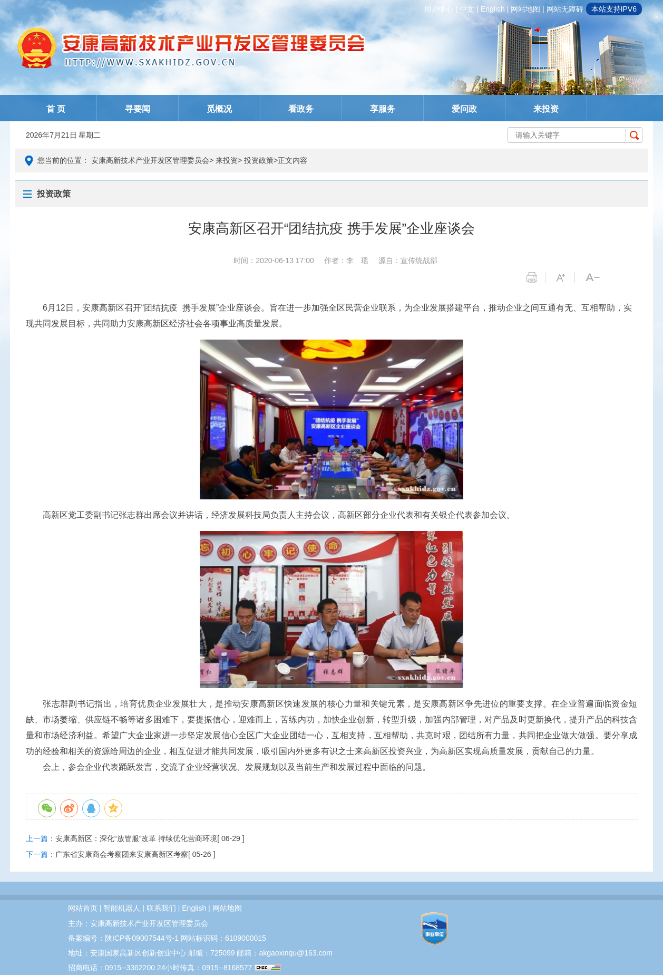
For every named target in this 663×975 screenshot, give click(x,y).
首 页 (55, 108)
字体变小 (595, 277)
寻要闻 (137, 108)
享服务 (382, 108)
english (493, 9)
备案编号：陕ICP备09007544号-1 (123, 938)
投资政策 (259, 160)
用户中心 (439, 9)
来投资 (546, 108)
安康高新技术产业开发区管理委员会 (150, 160)
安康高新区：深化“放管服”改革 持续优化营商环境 (136, 838)
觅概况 (219, 108)
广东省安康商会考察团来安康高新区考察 (121, 854)
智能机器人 (121, 908)
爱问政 (464, 108)
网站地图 (525, 9)
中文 (467, 9)
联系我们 (161, 908)
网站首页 (82, 908)
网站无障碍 (565, 9)
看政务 (301, 108)
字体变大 (565, 277)
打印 (535, 277)
